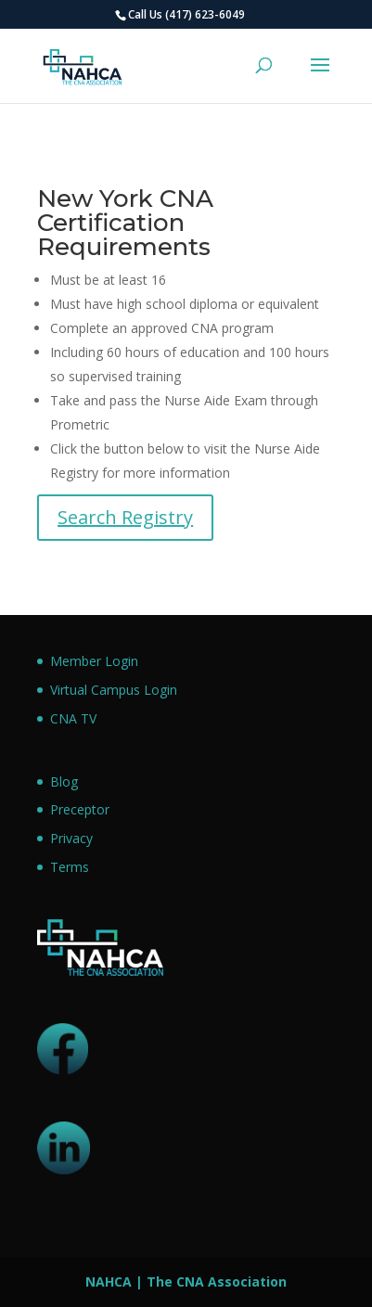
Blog (64, 781)
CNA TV (73, 718)
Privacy (71, 838)
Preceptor (79, 809)
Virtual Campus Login (113, 689)
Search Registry (125, 517)
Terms (69, 867)
